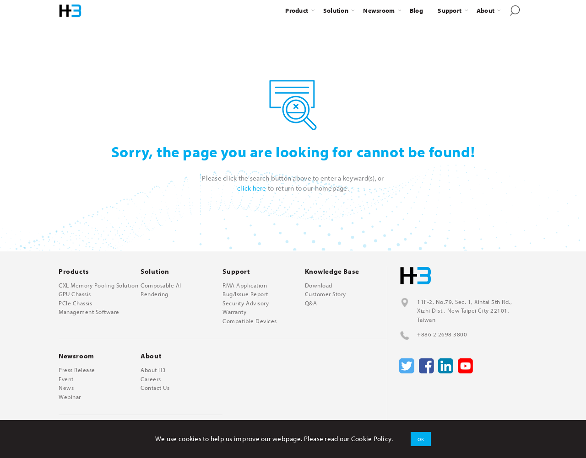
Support (449, 10)
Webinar (70, 397)
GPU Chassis (75, 294)
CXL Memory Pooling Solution (98, 285)
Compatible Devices (249, 321)
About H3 (153, 370)
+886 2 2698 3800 (442, 334)
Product (296, 10)
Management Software (89, 312)
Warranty (234, 312)
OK (421, 439)
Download (318, 285)
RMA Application (244, 285)
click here (251, 188)
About (485, 10)
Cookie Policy (371, 438)
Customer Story (325, 294)
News (66, 388)
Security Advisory (245, 303)
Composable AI (161, 285)
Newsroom (379, 10)
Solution (335, 10)
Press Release (77, 370)
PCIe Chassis (75, 303)
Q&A (311, 303)
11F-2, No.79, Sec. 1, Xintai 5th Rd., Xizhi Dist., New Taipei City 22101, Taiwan (464, 310)
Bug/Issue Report (245, 294)
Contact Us (155, 388)
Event (66, 379)
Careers (151, 379)
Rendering (154, 294)
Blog (416, 10)
